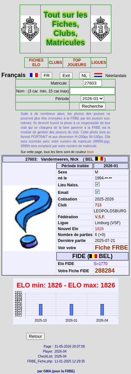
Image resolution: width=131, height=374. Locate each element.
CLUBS (55, 62)
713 (97, 205)
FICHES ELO (36, 62)
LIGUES (98, 62)
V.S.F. (100, 217)
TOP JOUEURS (76, 62)
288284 (105, 270)
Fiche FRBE (111, 247)
